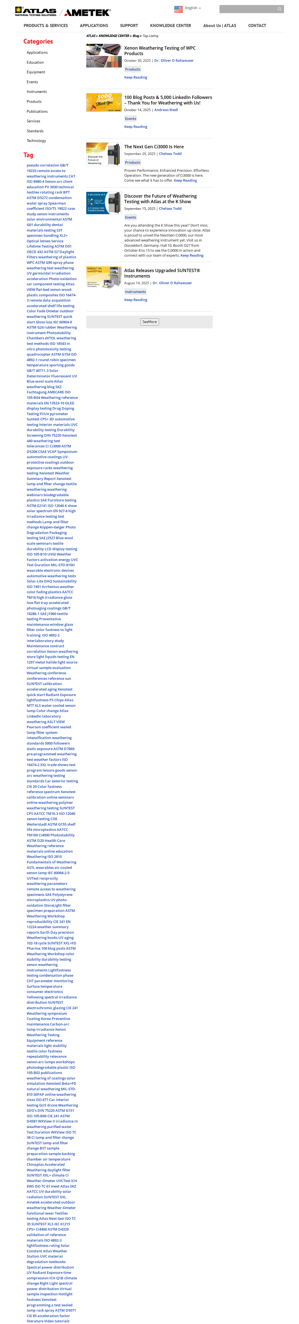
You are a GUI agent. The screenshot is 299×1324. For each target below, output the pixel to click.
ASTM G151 (64, 1110)
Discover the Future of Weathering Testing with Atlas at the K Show (160, 199)
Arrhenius (51, 586)
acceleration (38, 278)
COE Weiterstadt (42, 821)
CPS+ (31, 1229)
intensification (39, 737)
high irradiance (50, 597)
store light (36, 656)
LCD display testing (61, 548)
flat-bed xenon (48, 289)
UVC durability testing (52, 427)
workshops (65, 1061)
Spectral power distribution (50, 1267)
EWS (31, 1186)
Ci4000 (44, 834)
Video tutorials (56, 1320)
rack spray (45, 1310)
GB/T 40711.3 (38, 370)
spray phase (63, 262)
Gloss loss (44, 321)
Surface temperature (44, 986)
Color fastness (49, 786)
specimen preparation (46, 910)
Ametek (34, 1202)
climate (58, 1175)
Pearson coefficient (43, 726)
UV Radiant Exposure (45, 1272)
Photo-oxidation (63, 278)
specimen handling (43, 235)
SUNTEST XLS (42, 1223)
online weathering (43, 802)
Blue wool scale (40, 381)
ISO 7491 (34, 586)
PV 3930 (51, 186)
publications (51, 1072)
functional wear (41, 1213)
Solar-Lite (35, 581)
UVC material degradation (45, 1259)
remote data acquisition (50, 300)
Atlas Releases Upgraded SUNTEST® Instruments (162, 273)
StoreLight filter (57, 905)
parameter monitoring (53, 980)
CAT (72, 176)
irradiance (45, 1029)
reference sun (59, 678)
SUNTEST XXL (55, 1196)
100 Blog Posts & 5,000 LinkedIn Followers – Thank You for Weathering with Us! (168, 100)
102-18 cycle (37, 943)
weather (67, 586)
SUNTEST (55, 1002)
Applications (37, 52)
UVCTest (63, 1180)
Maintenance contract (45, 645)
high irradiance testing (51, 513)
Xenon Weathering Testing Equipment (46, 1035)
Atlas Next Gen (52, 1218)
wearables (45, 867)
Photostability (62, 834)
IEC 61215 (62, 1223)
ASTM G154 (61, 354)
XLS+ (64, 235)
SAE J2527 (47, 537)
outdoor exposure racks (50, 465)
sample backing (62, 1153)
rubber (50, 327)
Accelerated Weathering (46, 1167)
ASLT (51, 721)
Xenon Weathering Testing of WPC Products (160, 51)
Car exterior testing (61, 780)
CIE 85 (32, 1315)
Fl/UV (45, 413)
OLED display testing (50, 406)
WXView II (47, 1121)
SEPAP (39, 1094)
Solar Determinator (42, 373)
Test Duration (39, 1132)
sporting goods (62, 364)
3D (52, 419)
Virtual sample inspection (49, 1291)
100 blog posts (53, 948)
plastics (55, 591)
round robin (49, 359)
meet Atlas (60, 1186)
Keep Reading (135, 77)
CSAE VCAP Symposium (57, 451)
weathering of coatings (47, 1078)
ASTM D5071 (65, 1310)
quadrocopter (39, 354)
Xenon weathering (62, 651)
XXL (43, 764)
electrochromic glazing (46, 1007)
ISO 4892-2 (51, 635)
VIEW (60, 721)
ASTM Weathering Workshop (51, 913)
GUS (43, 1105)
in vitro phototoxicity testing (49, 346)
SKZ (73, 1186)
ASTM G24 (35, 327)
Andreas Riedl (166, 109)
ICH (74, 1180)
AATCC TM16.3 (46, 813)
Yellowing (35, 997)
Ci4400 (42, 1229)
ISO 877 (42, 1099)
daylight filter (59, 1169)
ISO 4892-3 (52, 1240)
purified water (59, 1126)
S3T (59, 230)
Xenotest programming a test (44, 1302)
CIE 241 (59, 921)
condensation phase (56, 975)
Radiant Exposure (61, 694)
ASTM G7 (52, 251)
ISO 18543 (58, 343)
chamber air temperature (48, 1159)
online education (58, 851)
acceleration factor (53, 1315)
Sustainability (65, 581)
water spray (37, 203)
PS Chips (56, 699)
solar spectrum (40, 510)
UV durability (51, 1191)
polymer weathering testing (50, 805)
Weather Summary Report (48, 476)
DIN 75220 (53, 435)
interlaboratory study (45, 640)
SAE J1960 (48, 613)
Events (32, 81)
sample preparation (43, 1151)
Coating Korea (39, 1018)
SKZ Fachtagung (44, 389)
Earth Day (49, 932)
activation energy (55, 559)
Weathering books (42, 937)
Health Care (55, 840)
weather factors (48, 759)
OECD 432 (35, 251)
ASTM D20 (36, 840)
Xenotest (47, 473)
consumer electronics (45, 991)
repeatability (38, 1056)
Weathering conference (46, 672)
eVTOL (50, 337)
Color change (48, 710)
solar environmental (45, 219)
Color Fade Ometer (43, 310)
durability (43, 224)
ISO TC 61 (43, 1186)
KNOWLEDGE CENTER (170, 25)
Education (35, 62)
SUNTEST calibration (44, 683)
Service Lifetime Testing (45, 243)
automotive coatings (45, 456)
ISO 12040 (56, 505)
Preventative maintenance (44, 621)
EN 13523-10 (54, 403)
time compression (49, 1275)
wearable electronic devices (50, 570)
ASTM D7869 (63, 748)
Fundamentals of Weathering (51, 862)
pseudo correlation (43, 165)
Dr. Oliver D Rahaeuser (174, 60)
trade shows (58, 764)
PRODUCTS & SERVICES (46, 25)
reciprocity (48, 878)
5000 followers (57, 743)
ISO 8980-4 (36, 181)
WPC (31, 262)
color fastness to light (54, 629)
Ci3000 (55, 446)
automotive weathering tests (51, 575)
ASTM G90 (44, 262)
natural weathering (44, 1088)
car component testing (46, 283)
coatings (54, 608)
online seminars (60, 797)
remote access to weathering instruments (48, 173)
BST (43, 1148)
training (34, 635)
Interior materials (55, 424)
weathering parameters (47, 883)
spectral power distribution (49, 1286)
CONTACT (257, 25)
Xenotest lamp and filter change (49, 481)
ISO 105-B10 (37, 554)
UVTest (33, 878)
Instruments (37, 91)
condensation (60, 197)
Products (34, 101)
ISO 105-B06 (37, 1115)
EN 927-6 (60, 510)
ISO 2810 (54, 856)
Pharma (34, 948)
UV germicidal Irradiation (49, 273)
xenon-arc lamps (41, 1061)
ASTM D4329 (58, 1229)
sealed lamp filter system (49, 729)
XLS (38, 705)
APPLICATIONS (94, 25)
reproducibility (40, 921)
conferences (37, 678)
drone (52, 1105)
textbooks (57, 1261)
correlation (37, 651)
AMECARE (56, 392)
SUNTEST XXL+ (39, 1175)
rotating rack (51, 192)
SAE (44, 500)
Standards (35, 130)
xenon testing (38, 818)
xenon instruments (53, 213)
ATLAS (92, 36)
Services (33, 121)
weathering (64, 267)
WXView (58, 1132)
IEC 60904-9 (62, 321)
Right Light (49, 1283)
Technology (36, 140)
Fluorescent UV (64, 376)
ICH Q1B (56, 1277)
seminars (44, 543)
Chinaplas (36, 1164)
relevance (58, 1056)
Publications (37, 111)
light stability (55, 1045)
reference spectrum (44, 791)
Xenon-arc (54, 181)
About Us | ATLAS (219, 25)
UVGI (52, 554)
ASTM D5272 (38, 197)
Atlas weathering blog (45, 384)
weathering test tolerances (43, 443)
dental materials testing (45, 227)
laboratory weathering (44, 719)
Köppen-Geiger (53, 527)
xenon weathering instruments (42, 967)
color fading (37, 591)
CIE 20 (32, 786)
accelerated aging (42, 689)
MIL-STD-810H (63, 564)
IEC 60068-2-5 (58, 872)
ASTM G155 (57, 824)
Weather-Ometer (61, 1207)
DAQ (48, 581)
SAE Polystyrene (58, 894)
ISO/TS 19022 (56, 208)
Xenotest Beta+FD (61, 1083)
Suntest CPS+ (38, 419)
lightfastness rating (44, 1245)
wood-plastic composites (49, 292)
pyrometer (59, 413)
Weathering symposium (47, 1013)
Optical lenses (39, 240)
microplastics (45, 829)
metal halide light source (56, 662)
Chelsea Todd (170, 153)
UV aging (66, 937)
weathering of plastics (57, 256)
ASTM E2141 (37, 505)
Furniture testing (62, 500)
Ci (47, 446)
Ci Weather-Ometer (48, 1178)
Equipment (36, 71)
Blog (137, 36)
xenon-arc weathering (52, 773)
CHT (30, 980)
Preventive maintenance (48, 1021)
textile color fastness (44, 1051)
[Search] (251, 9)
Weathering (37, 856)
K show (71, 505)
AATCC (33, 1191)
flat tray (41, 602)
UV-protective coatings (48, 459)
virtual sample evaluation (49, 667)
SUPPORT (129, 25)
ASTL (31, 867)
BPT (66, 192)
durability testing (56, 959)
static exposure (40, 748)
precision (66, 932)
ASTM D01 (63, 246)
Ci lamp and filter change (52, 1137)
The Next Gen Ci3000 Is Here (154, 147)
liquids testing (57, 656)
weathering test (40, 267)
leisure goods (54, 770)
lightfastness (38, 699)
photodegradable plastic (48, 1067)
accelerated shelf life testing (50, 305)
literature (35, 1320)
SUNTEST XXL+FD (61, 943)
